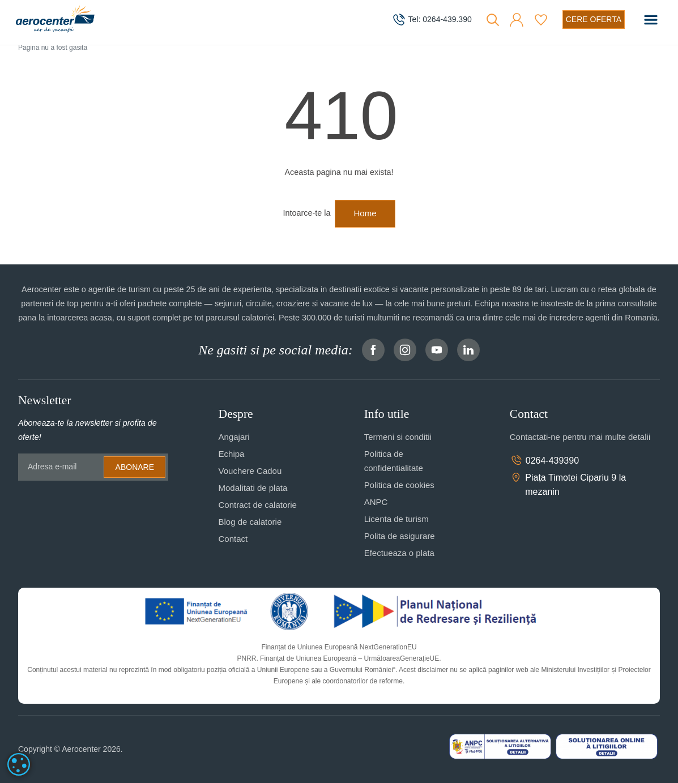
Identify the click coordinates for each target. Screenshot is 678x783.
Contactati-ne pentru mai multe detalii (580, 437)
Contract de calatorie (258, 505)
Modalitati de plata (253, 488)
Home (364, 213)
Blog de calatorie (250, 522)
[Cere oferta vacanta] (593, 19)
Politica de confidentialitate (393, 461)
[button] (516, 19)
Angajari (234, 437)
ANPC (376, 502)
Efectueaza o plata (399, 553)
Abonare (135, 467)
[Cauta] (493, 19)
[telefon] (432, 20)
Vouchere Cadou (250, 471)
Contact (233, 539)
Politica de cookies (399, 485)
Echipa (232, 454)
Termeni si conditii (398, 437)
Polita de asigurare (399, 536)
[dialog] (19, 764)
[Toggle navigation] (650, 19)
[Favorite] (540, 20)
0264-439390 (544, 460)
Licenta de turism (396, 519)
